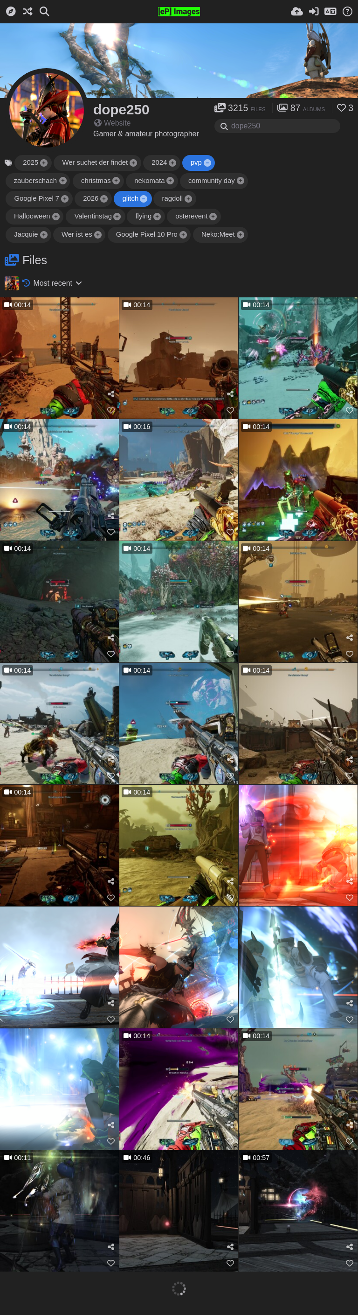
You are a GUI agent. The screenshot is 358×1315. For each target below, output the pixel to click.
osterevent (191, 216)
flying (143, 216)
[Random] (27, 11)
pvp (196, 162)
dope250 (121, 109)
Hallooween (32, 216)
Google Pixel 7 (36, 198)
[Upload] (297, 11)
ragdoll (172, 198)
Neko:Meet (218, 234)
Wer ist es (77, 234)
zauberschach (35, 180)
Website (112, 123)
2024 (159, 162)
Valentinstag (93, 216)
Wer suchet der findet (95, 162)
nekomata (149, 180)
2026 (90, 198)
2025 (30, 162)
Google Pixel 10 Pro (147, 234)
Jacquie (26, 234)
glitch (130, 198)
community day (211, 180)
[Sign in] (314, 11)
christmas (96, 180)
